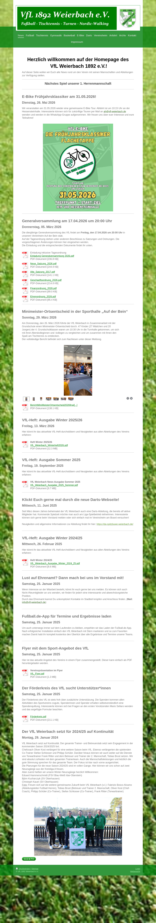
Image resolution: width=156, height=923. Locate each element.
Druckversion (23, 869)
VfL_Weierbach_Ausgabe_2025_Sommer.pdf (54, 485)
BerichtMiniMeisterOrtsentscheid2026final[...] (53, 405)
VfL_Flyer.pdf (37, 673)
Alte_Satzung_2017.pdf (42, 272)
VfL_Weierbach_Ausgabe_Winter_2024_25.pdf (55, 563)
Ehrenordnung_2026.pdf (43, 296)
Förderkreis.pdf (38, 716)
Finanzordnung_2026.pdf (43, 288)
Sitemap (34, 869)
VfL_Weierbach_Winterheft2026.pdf (49, 445)
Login (137, 869)
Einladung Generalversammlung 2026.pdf (52, 256)
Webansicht (135, 871)
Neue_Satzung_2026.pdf (43, 263)
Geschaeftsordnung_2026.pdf (46, 280)
